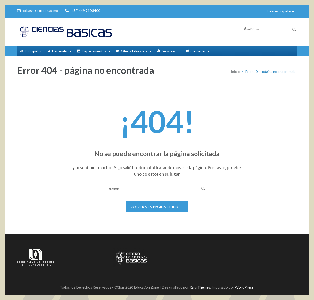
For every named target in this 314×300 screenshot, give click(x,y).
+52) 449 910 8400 (85, 10)
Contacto (200, 51)
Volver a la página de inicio (157, 207)
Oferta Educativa (136, 51)
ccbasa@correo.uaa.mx (40, 10)
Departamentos (96, 51)
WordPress (244, 287)
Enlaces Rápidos (279, 11)
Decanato (62, 51)
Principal (33, 51)
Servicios (171, 51)
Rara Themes (200, 287)
